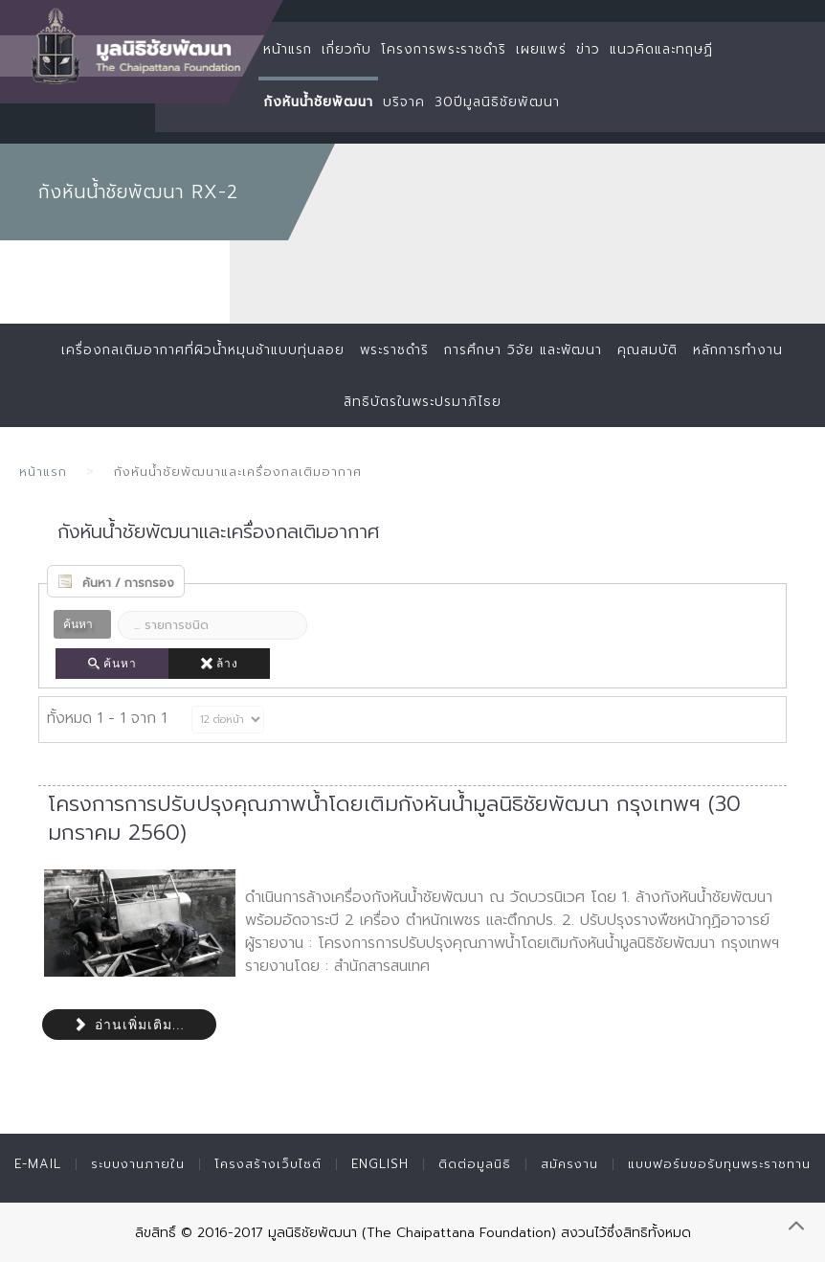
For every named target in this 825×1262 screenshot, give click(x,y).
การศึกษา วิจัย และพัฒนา (525, 350)
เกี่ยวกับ (346, 49)
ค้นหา (112, 663)
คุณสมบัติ (654, 350)
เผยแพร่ (541, 49)
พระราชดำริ (390, 350)
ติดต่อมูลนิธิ (474, 1164)
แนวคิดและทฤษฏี (661, 49)
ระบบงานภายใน (138, 1164)
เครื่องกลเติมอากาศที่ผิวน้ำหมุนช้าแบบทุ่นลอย (193, 350)
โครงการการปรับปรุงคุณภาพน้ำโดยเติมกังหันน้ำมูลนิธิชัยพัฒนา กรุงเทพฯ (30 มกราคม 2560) (394, 818)
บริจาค (404, 102)
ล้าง (219, 663)
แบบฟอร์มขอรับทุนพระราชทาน (719, 1164)
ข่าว (588, 49)
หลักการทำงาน (748, 350)
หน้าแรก (287, 49)
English (380, 1164)
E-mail (37, 1164)
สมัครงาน (569, 1164)
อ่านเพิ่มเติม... (129, 1024)
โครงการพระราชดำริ (443, 49)
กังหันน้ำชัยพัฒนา (318, 102)
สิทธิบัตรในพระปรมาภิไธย (422, 402)
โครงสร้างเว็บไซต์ (268, 1164)
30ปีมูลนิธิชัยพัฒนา (497, 102)
